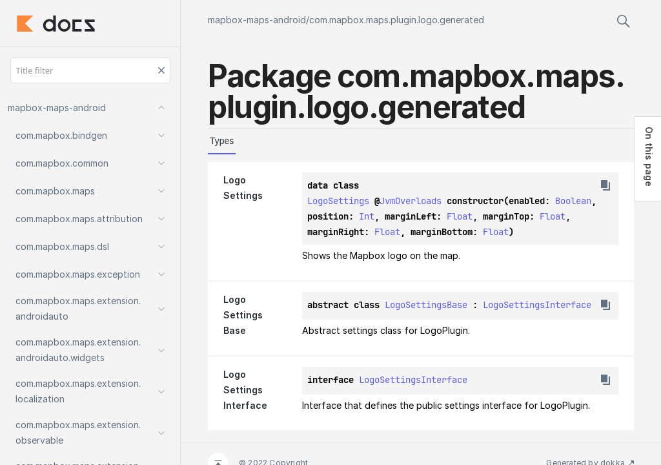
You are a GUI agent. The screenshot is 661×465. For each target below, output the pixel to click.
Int (366, 216)
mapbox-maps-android (257, 19)
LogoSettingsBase (426, 305)
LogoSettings (338, 201)
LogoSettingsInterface (537, 305)
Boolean (573, 201)
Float (460, 216)
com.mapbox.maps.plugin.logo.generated (396, 19)
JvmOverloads (411, 201)
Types (222, 141)
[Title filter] (90, 70)
